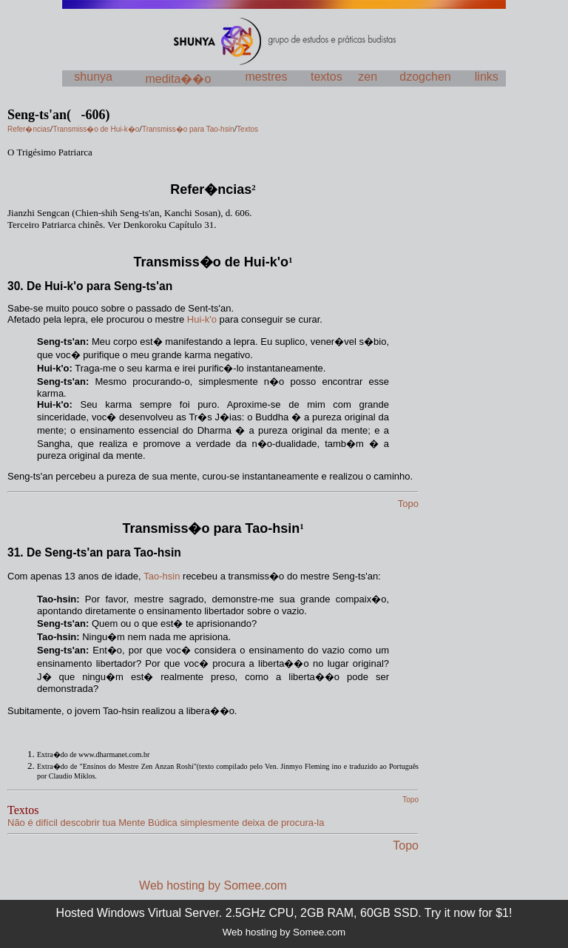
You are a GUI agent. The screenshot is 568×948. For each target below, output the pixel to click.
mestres (267, 76)
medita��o (178, 79)
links (486, 76)
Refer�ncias (210, 189)
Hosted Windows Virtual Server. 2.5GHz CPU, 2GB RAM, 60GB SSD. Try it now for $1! (284, 913)
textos (326, 76)
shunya (93, 76)
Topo (406, 845)
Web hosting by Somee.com (213, 885)
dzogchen (424, 76)
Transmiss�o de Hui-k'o (211, 262)
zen (367, 76)
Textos (22, 810)
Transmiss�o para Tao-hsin (211, 528)
